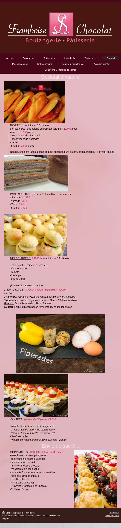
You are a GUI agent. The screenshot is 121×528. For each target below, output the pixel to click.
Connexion (114, 512)
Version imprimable (13, 513)
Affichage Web (112, 515)
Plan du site (30, 513)
